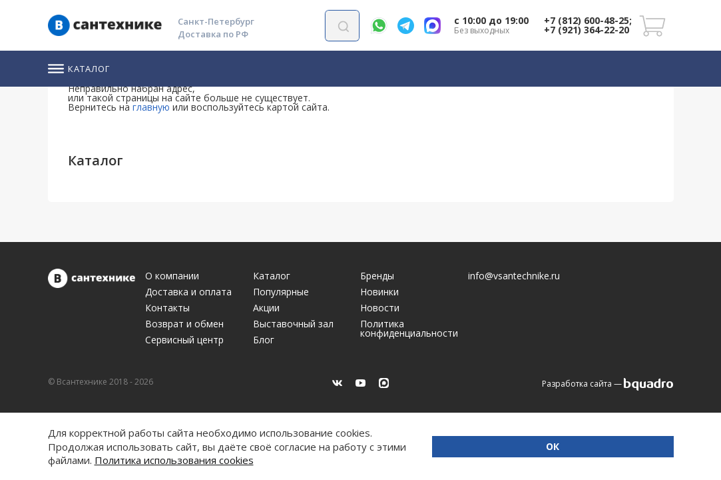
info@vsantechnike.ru (514, 276)
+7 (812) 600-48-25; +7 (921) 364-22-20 (588, 25)
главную (151, 107)
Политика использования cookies (333, 460)
